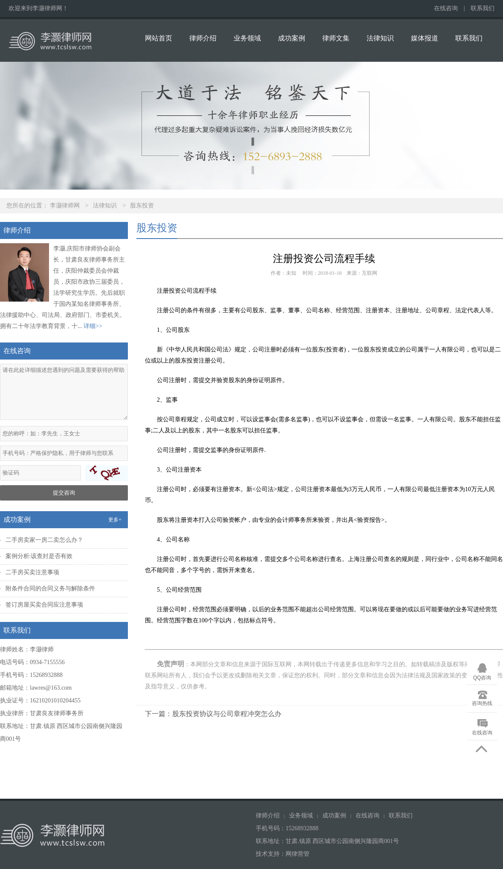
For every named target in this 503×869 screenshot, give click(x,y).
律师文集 (336, 38)
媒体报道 (424, 38)
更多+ (114, 520)
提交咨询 (64, 492)
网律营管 (297, 854)
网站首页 (158, 38)
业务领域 (247, 38)
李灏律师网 (65, 205)
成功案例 (291, 38)
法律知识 (380, 38)
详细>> (93, 326)
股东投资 (142, 205)
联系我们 (482, 8)
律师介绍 (203, 38)
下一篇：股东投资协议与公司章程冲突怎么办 (213, 713)
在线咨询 (446, 8)
